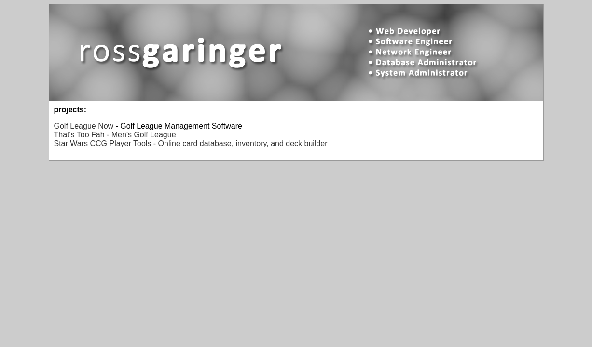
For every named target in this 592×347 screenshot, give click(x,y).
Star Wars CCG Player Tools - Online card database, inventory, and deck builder (191, 143)
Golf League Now (84, 126)
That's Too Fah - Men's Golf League (115, 135)
